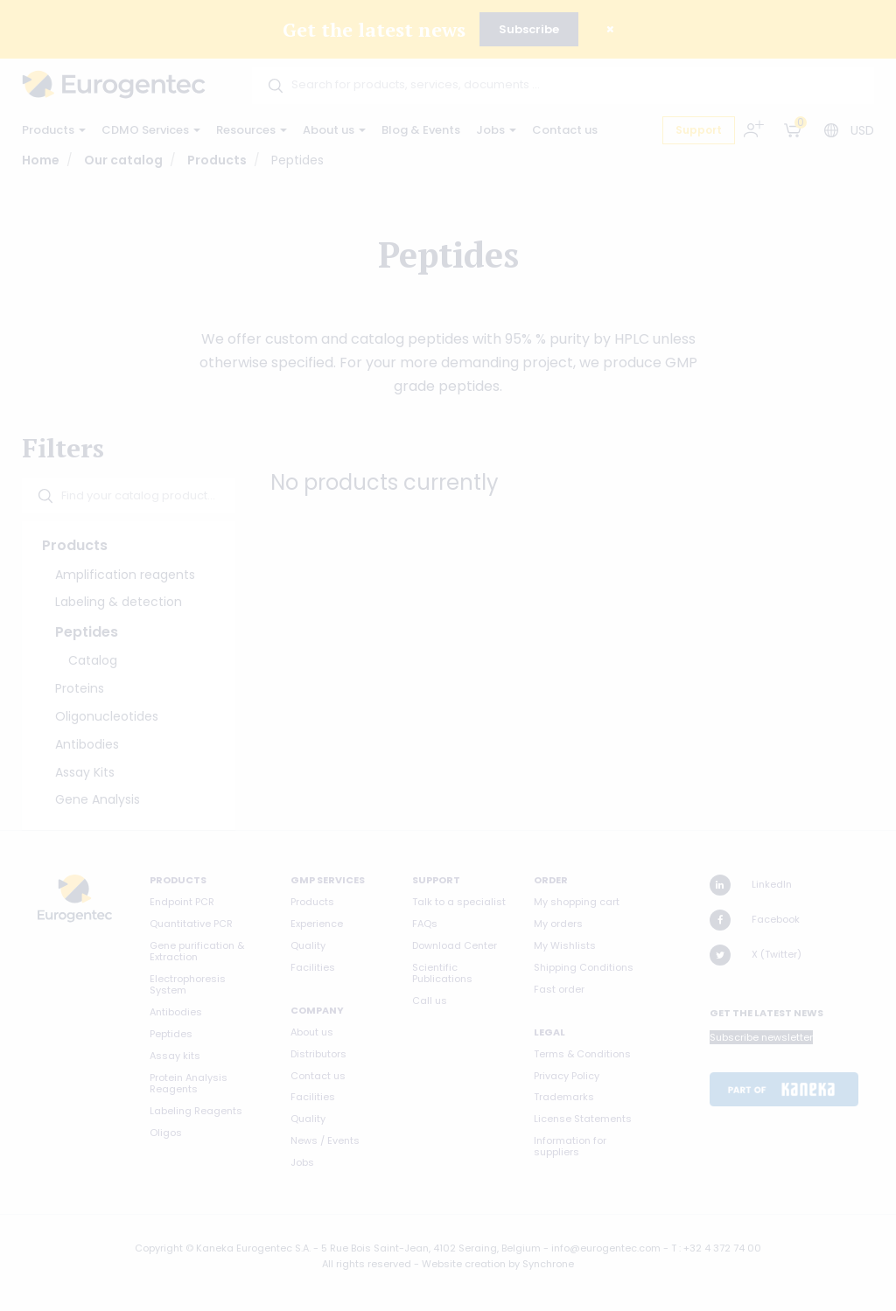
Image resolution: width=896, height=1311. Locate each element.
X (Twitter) (756, 955)
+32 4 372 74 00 (722, 1248)
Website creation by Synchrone (498, 1264)
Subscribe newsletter (761, 1037)
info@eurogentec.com (606, 1248)
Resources (251, 130)
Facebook (755, 920)
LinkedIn (751, 885)
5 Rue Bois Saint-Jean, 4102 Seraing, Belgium (431, 1248)
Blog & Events (421, 130)
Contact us (565, 130)
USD (862, 130)
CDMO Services (151, 130)
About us (334, 130)
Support (699, 129)
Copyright (159, 1248)
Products (54, 130)
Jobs (496, 130)
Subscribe (529, 29)
